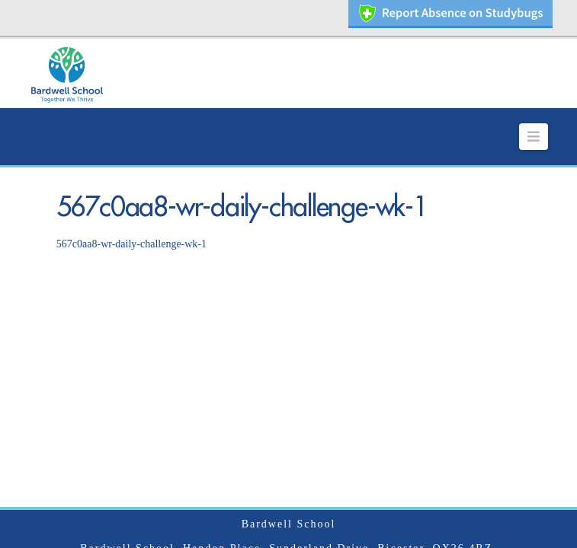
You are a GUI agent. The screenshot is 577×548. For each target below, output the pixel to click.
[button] (534, 118)
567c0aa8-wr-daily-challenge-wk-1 (131, 225)
